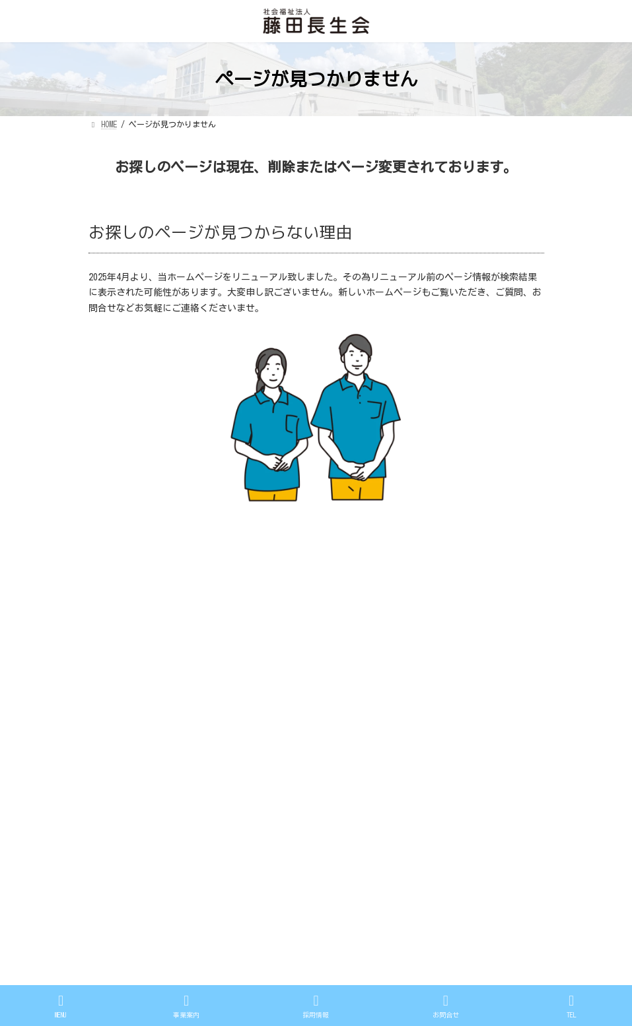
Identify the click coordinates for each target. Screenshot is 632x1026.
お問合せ (350, 731)
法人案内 (350, 672)
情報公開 (116, 561)
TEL (571, 1006)
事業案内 (350, 692)
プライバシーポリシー (274, 561)
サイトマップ (183, 561)
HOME (342, 653)
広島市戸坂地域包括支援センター (393, 751)
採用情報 (350, 711)
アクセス (350, 771)
